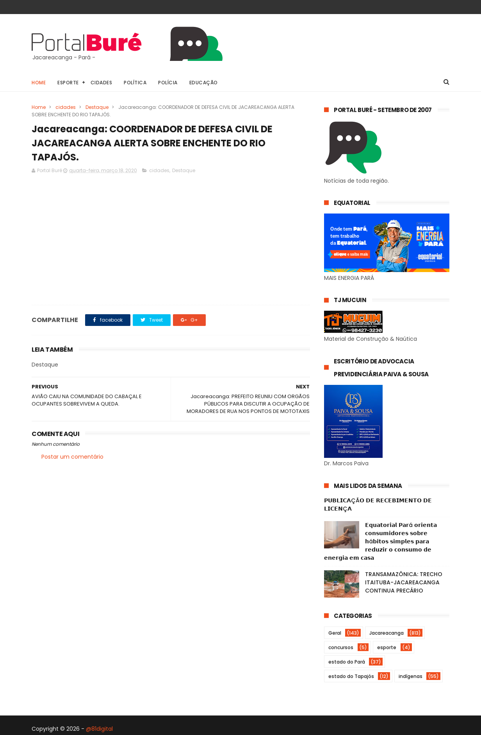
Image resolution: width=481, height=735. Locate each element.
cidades (65, 107)
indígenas (410, 676)
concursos (340, 647)
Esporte (68, 82)
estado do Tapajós (351, 676)
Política (135, 82)
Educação (203, 82)
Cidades (101, 82)
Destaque (97, 107)
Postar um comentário (72, 457)
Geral (334, 633)
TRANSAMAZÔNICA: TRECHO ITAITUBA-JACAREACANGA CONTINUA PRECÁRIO (403, 582)
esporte (386, 647)
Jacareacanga (386, 633)
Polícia (168, 82)
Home (39, 82)
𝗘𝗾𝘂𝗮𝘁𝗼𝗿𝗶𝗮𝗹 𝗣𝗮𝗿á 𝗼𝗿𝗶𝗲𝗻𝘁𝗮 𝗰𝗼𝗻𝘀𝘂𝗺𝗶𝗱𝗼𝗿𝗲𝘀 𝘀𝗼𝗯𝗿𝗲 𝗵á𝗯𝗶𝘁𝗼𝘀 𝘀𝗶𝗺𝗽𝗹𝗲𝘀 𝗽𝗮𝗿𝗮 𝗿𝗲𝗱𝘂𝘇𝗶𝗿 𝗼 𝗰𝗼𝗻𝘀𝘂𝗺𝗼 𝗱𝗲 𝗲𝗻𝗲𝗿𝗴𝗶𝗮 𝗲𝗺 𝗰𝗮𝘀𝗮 (380, 541)
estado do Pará (346, 661)
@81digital (99, 729)
